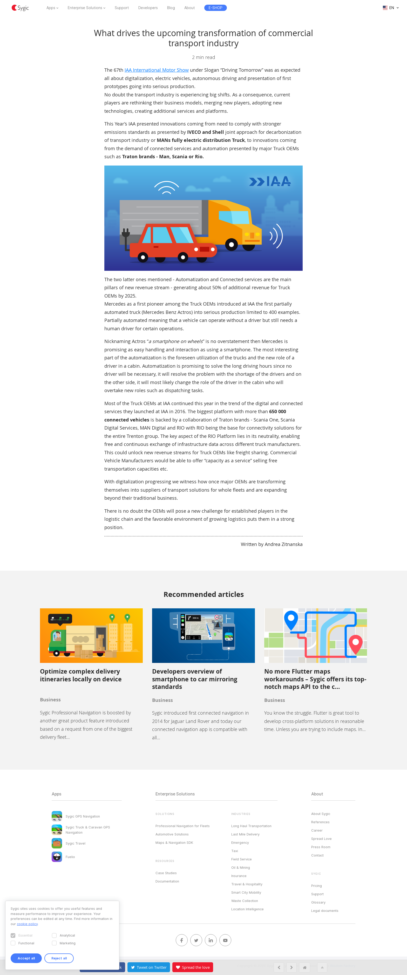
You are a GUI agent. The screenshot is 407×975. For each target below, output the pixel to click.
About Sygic (320, 814)
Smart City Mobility (246, 892)
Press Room (320, 847)
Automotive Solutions (172, 834)
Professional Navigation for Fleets (182, 826)
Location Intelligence (247, 909)
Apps (50, 8)
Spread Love (321, 838)
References (320, 822)
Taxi (234, 851)
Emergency (240, 842)
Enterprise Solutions (85, 8)
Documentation (167, 881)
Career (317, 830)
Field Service (241, 859)
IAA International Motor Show (157, 70)
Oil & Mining (240, 867)
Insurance (239, 876)
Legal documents (324, 910)
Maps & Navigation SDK (174, 842)
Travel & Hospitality (246, 884)
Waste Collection (244, 901)
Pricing (316, 886)
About (189, 8)
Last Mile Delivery (245, 834)
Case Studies (166, 873)
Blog (171, 8)
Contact (317, 855)
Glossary (318, 902)
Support (122, 8)
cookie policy (27, 924)
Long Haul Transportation (251, 826)
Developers (148, 8)
